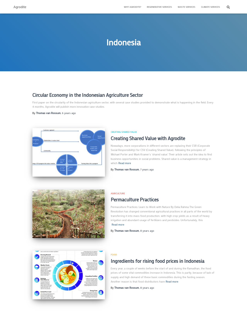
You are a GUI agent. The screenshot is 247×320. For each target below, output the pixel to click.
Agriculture (118, 193)
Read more (124, 163)
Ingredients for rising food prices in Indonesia (157, 261)
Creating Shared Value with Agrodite (148, 138)
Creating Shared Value (124, 131)
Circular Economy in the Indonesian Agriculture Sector (87, 95)
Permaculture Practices (135, 199)
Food (114, 254)
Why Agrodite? (132, 6)
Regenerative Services (159, 6)
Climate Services (210, 6)
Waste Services (186, 6)
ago (69, 113)
